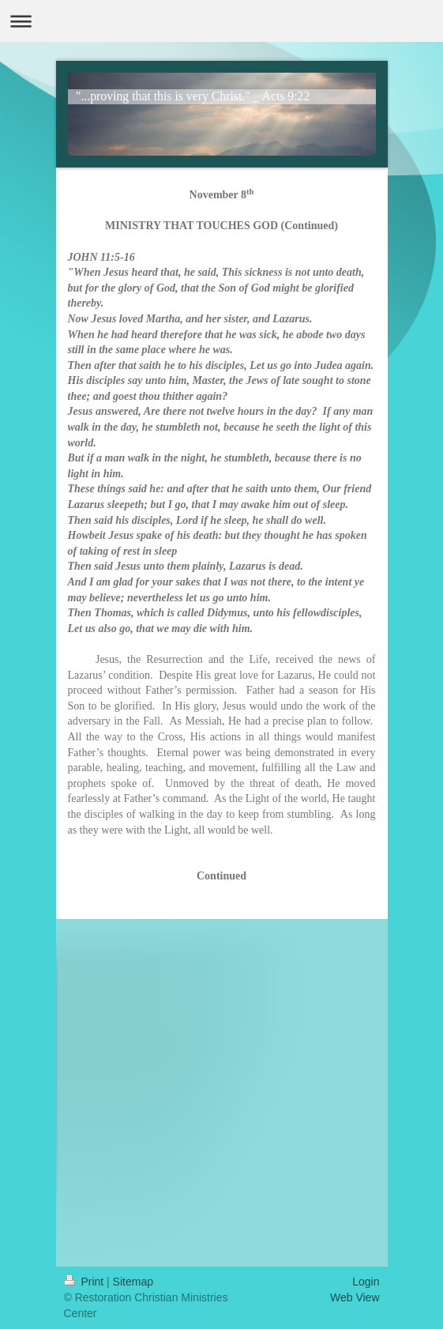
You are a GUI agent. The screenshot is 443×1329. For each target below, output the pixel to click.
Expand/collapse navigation (221, 21)
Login (365, 1281)
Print (85, 1281)
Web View (355, 1297)
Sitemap (133, 1281)
